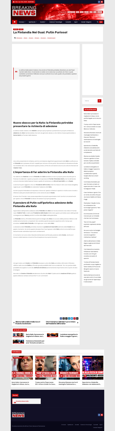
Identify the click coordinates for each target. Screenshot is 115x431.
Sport (76, 22)
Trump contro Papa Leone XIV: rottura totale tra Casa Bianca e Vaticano (92, 126)
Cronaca (22, 22)
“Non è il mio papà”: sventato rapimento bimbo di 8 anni (92, 224)
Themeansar (41, 426)
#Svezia (37, 38)
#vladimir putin (51, 38)
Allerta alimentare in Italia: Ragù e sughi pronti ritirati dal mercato (92, 243)
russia (81, 12)
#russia (31, 38)
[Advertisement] (45, 56)
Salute (68, 357)
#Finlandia (19, 38)
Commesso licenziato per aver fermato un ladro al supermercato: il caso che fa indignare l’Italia (35, 344)
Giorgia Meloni (71, 12)
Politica (15, 29)
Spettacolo (33, 22)
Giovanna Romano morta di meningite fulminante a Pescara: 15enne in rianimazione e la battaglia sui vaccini (92, 137)
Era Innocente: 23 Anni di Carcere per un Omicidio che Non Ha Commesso (91, 216)
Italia (77, 12)
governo (100, 12)
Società (43, 22)
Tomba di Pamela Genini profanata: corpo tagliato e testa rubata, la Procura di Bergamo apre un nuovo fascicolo (92, 266)
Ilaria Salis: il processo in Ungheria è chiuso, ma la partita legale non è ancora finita (35, 337)
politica (86, 12)
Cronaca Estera (40, 357)
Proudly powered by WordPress (20, 426)
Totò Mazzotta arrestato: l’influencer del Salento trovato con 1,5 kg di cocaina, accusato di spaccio (92, 253)
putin (91, 12)
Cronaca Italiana (17, 357)
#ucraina (43, 38)
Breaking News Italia (22, 401)
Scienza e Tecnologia (56, 22)
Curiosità (68, 22)
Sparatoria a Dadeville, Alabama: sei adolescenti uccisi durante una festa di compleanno (91, 385)
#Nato (25, 38)
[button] (97, 22)
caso (95, 12)
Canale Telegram (86, 22)
